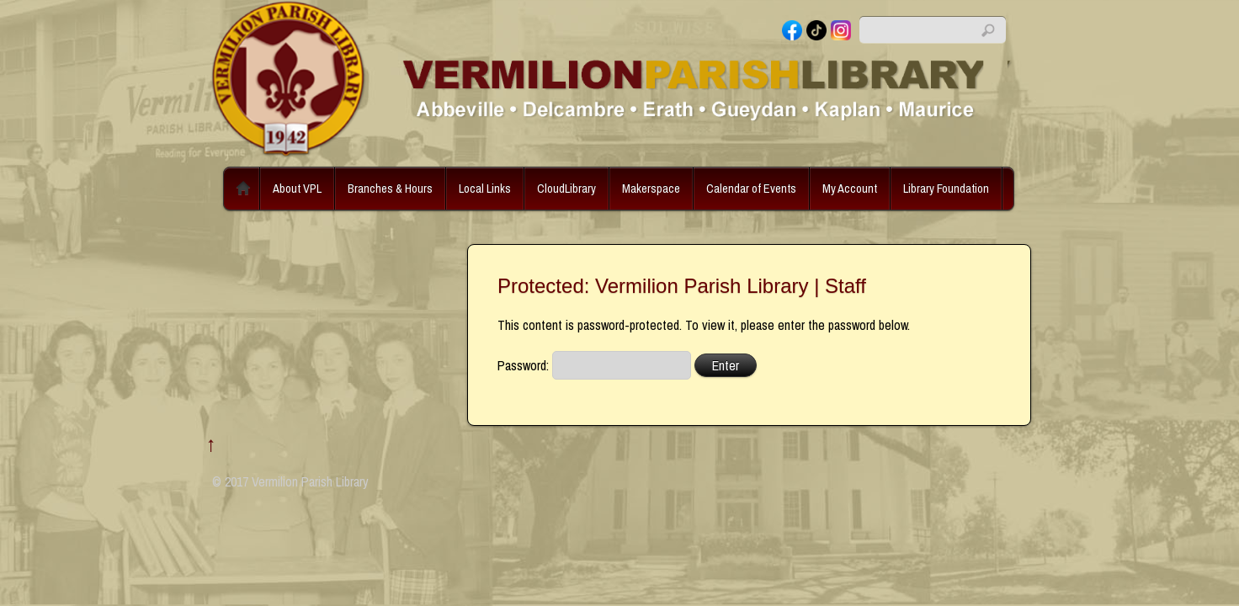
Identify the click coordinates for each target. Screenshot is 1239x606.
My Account (849, 188)
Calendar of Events (751, 188)
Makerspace (651, 188)
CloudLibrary (566, 188)
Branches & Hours (390, 188)
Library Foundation (946, 188)
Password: (594, 365)
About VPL (297, 188)
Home (243, 188)
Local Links (485, 188)
